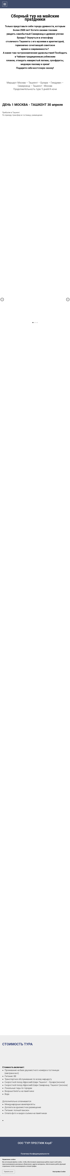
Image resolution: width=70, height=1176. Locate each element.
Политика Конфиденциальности (35, 1154)
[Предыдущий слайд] (2, 299)
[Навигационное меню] (4, 4)
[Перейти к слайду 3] (37, 322)
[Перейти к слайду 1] (32, 322)
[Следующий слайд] (67, 299)
